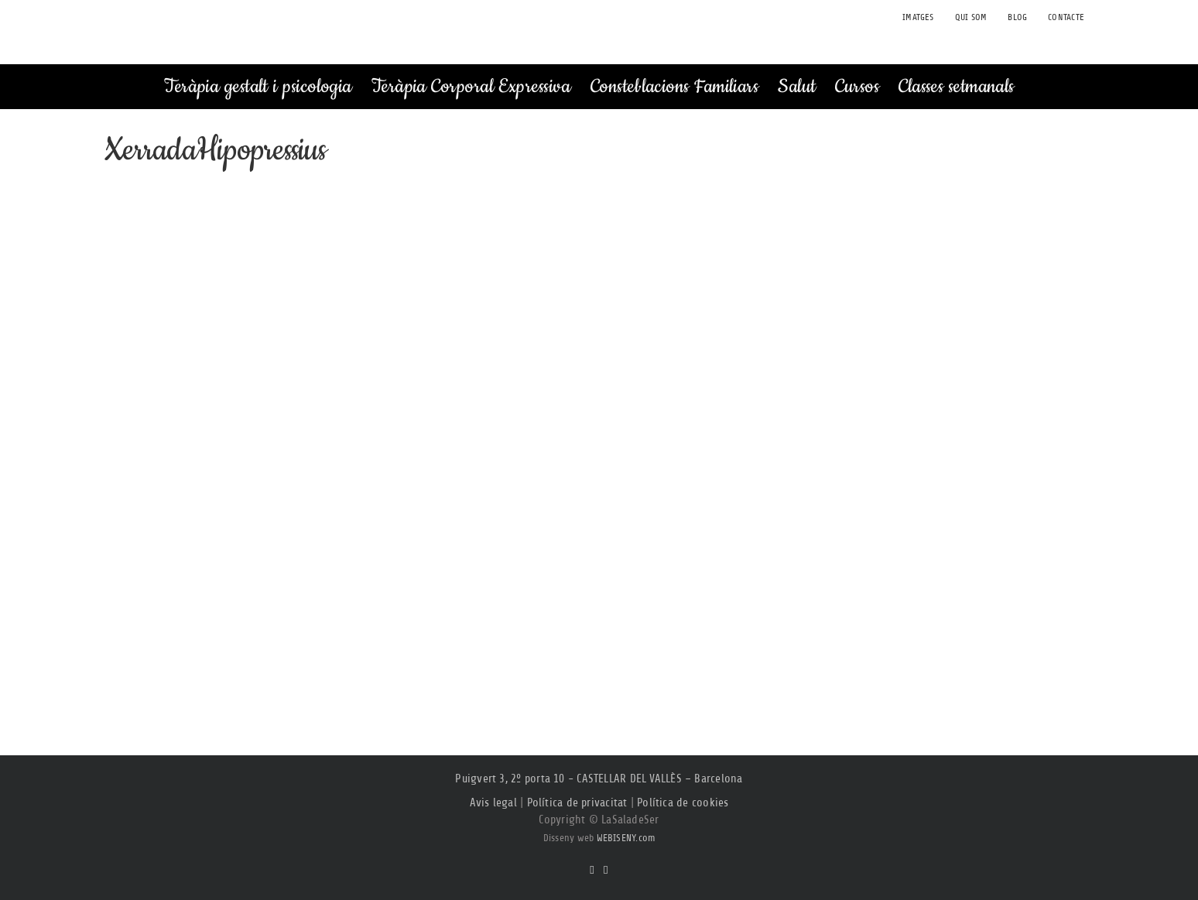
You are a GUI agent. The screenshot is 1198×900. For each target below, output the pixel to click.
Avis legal (493, 802)
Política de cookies (682, 802)
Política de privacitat (577, 802)
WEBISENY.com (626, 838)
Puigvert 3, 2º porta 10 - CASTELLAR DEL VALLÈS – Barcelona (598, 778)
